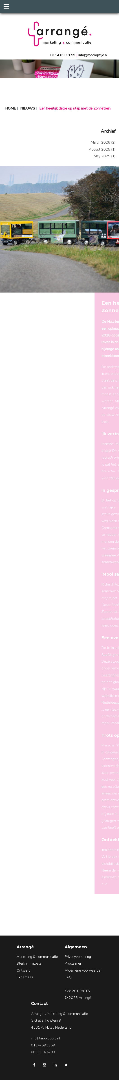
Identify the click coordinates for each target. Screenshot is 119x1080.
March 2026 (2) (96, 142)
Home (10, 108)
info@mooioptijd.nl (93, 55)
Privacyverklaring (78, 956)
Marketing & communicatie (37, 956)
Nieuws (27, 108)
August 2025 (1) (95, 149)
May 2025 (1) (98, 156)
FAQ (68, 977)
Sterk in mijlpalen (30, 963)
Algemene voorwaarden (83, 970)
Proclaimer (73, 963)
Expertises (25, 977)
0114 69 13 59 (62, 55)
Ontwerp (24, 970)
